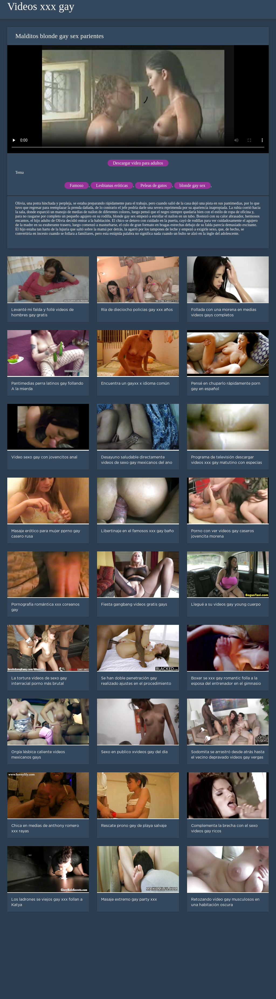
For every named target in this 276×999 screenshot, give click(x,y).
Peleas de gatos (153, 185)
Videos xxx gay (40, 6)
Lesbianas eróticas (112, 185)
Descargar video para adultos (138, 163)
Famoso (77, 185)
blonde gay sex (192, 185)
